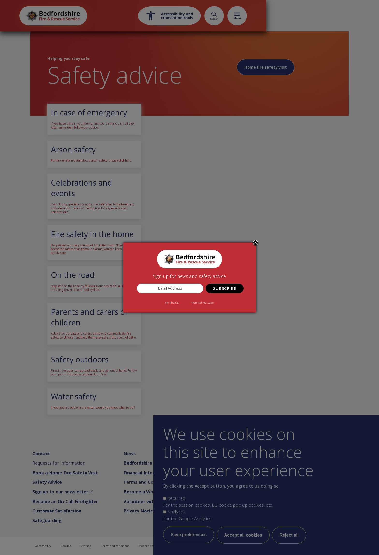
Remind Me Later (202, 303)
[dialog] (189, 278)
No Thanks (172, 303)
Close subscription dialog (255, 243)
